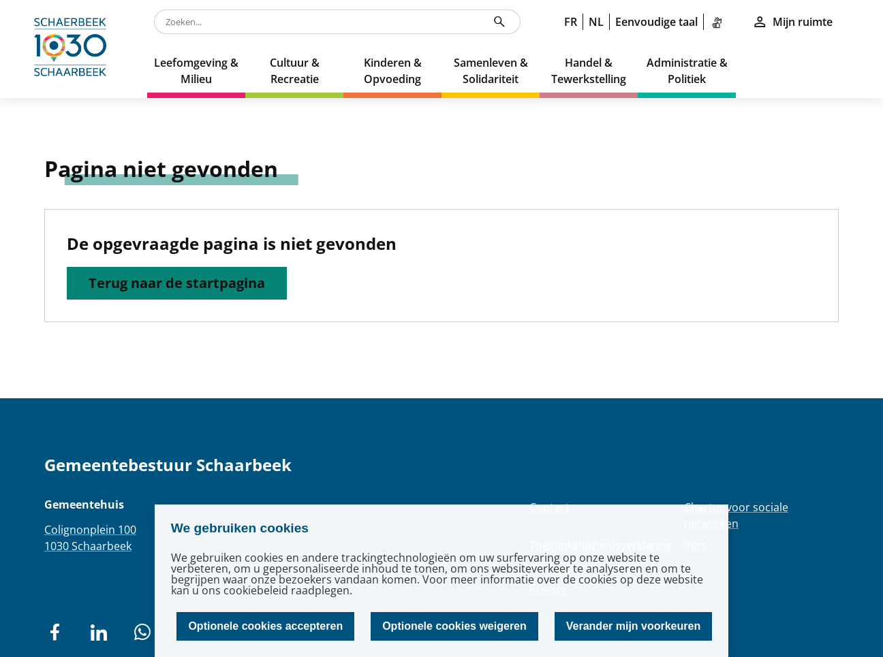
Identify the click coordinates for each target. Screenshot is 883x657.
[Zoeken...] (499, 21)
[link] (719, 21)
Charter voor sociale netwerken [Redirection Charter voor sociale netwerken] (736, 515)
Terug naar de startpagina (177, 283)
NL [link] (596, 21)
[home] (73, 49)
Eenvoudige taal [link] (656, 21)
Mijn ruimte (792, 21)
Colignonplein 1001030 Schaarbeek (90, 538)
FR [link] (570, 21)
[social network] (55, 632)
